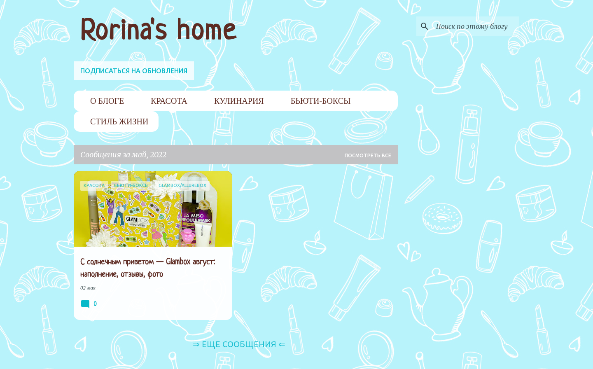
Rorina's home (158, 32)
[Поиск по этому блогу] (476, 26)
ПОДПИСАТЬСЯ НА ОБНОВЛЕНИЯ (133, 71)
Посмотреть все (368, 155)
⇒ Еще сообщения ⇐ (239, 344)
